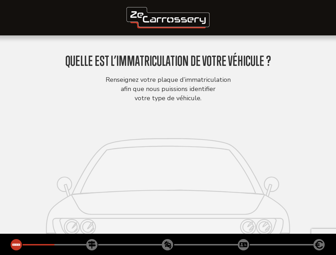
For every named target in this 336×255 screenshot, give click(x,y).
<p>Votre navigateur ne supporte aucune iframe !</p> (168, 127)
